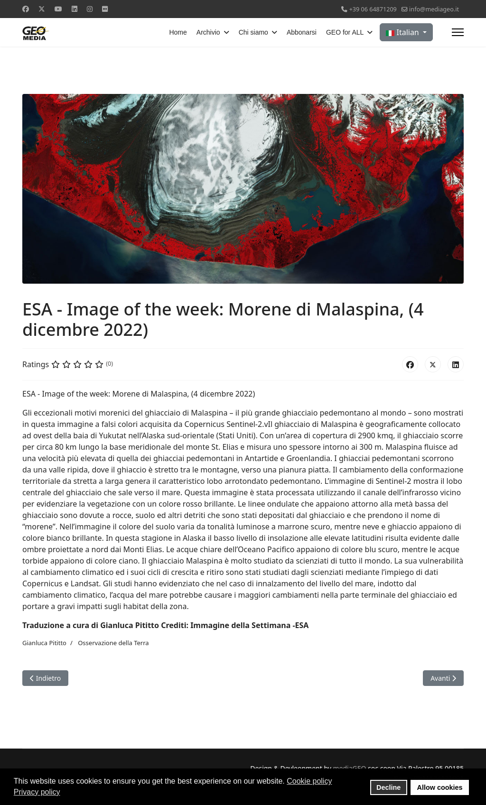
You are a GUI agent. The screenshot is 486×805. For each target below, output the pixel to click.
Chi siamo (253, 32)
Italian (403, 32)
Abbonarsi (302, 32)
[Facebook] (25, 8)
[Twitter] (41, 8)
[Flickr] (105, 8)
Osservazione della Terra (113, 642)
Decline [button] (388, 787)
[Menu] (458, 32)
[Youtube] (58, 8)
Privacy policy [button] (37, 792)
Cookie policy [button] (309, 781)
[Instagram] (90, 8)
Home (178, 32)
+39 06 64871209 (373, 9)
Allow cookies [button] (440, 787)
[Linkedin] (74, 8)
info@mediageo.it (434, 9)
